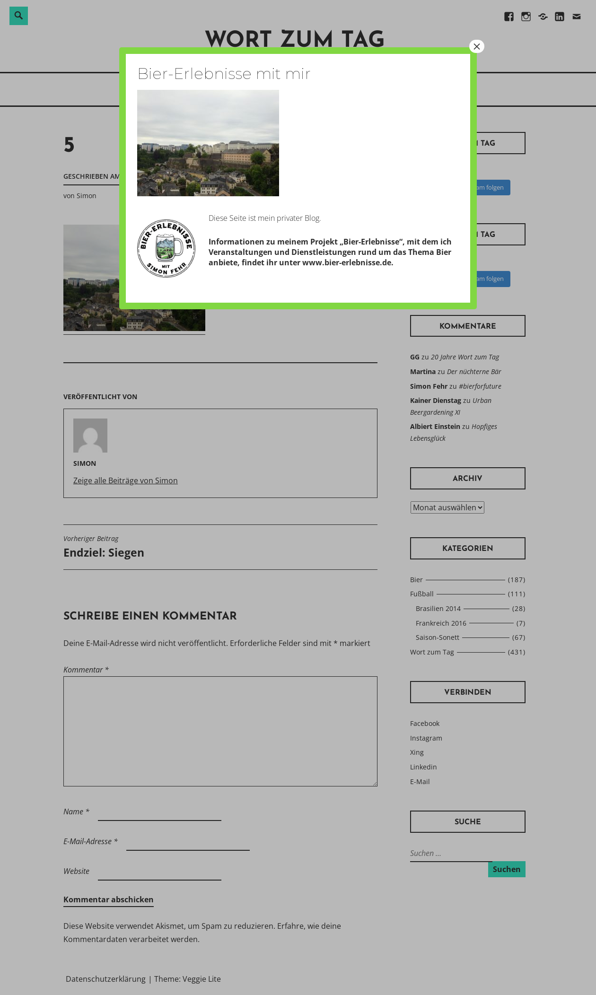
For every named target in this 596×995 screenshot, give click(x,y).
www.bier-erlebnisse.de (346, 262)
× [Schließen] (477, 46)
